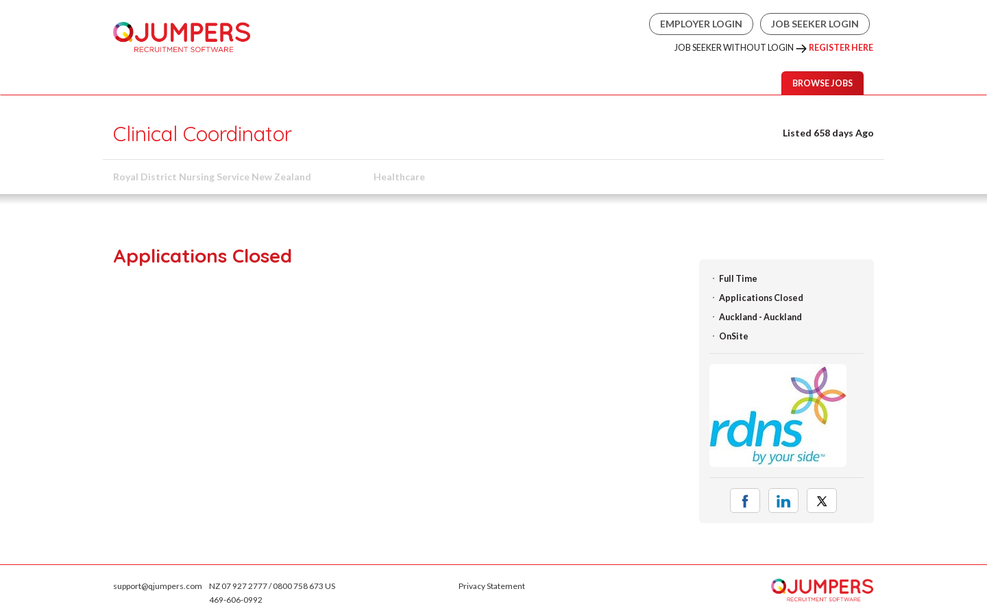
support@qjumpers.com (157, 586)
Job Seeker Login (815, 23)
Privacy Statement (492, 586)
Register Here (841, 48)
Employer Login (701, 23)
